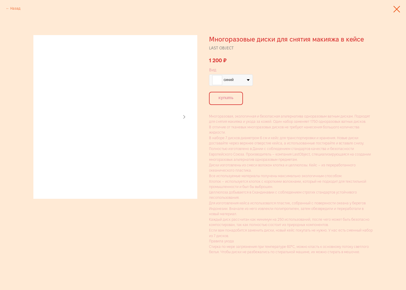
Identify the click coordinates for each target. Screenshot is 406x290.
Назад (15, 8)
